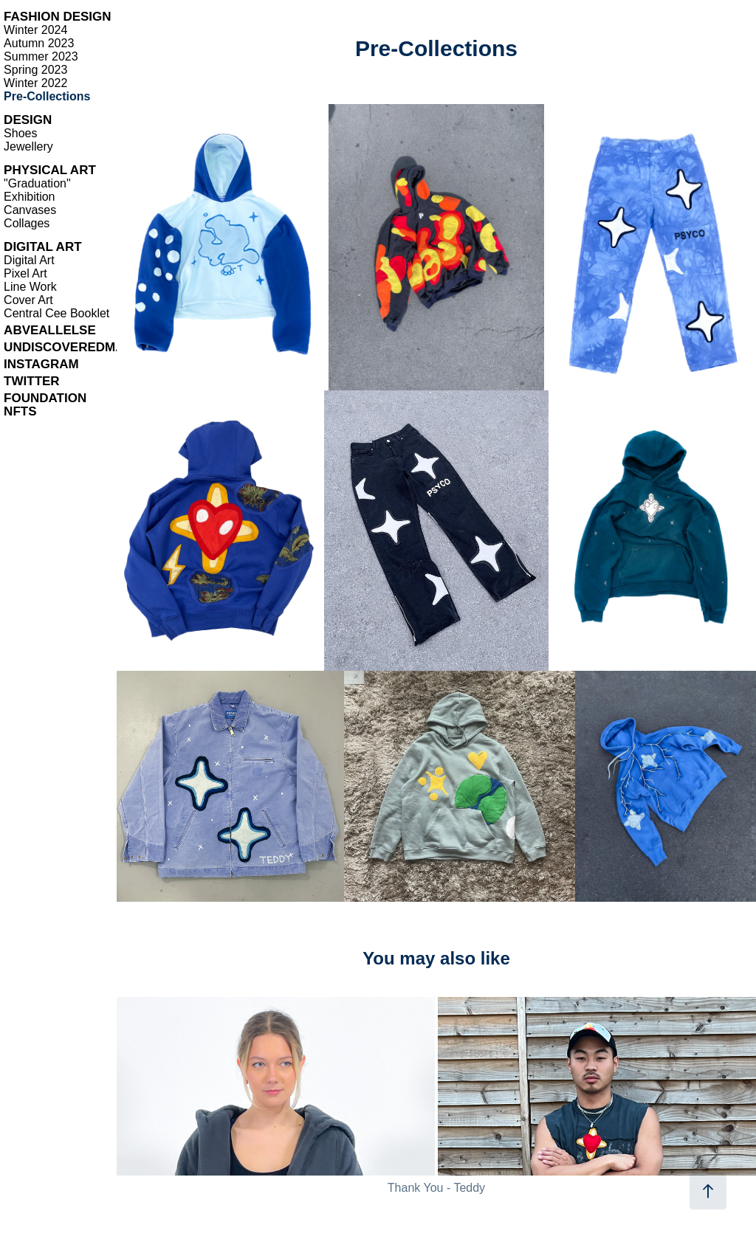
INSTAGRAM (41, 364)
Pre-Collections (47, 96)
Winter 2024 (35, 30)
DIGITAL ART (42, 247)
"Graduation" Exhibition (37, 190)
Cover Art (28, 300)
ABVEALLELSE (50, 330)
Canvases (30, 210)
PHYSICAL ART (50, 170)
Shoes (20, 133)
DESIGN (28, 120)
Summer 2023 (41, 56)
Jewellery (28, 146)
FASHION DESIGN (57, 17)
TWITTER (32, 381)
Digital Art (29, 260)
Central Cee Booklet (56, 313)
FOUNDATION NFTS (45, 404)
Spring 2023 (35, 69)
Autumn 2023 (39, 43)
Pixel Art (25, 273)
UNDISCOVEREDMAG (69, 347)
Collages (26, 223)
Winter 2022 (35, 83)
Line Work (30, 286)
